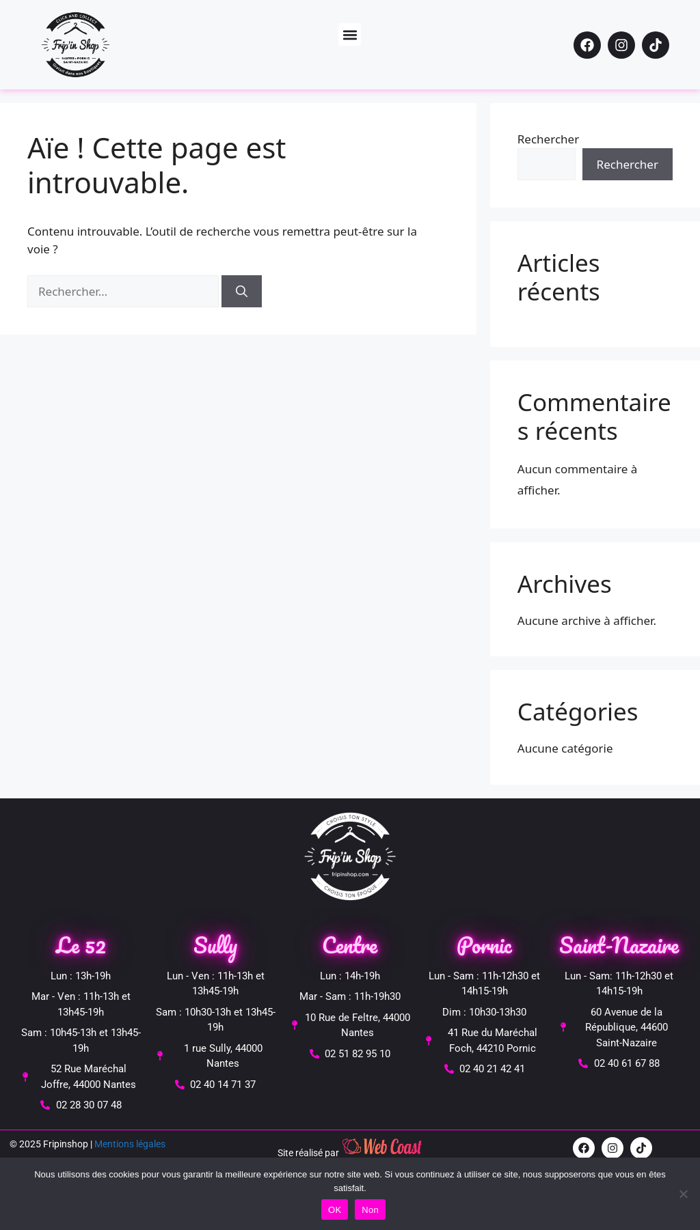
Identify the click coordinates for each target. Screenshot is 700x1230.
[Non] (683, 1194)
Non (370, 1210)
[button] (349, 34)
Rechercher (548, 139)
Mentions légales (129, 1143)
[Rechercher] (241, 291)
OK (334, 1210)
